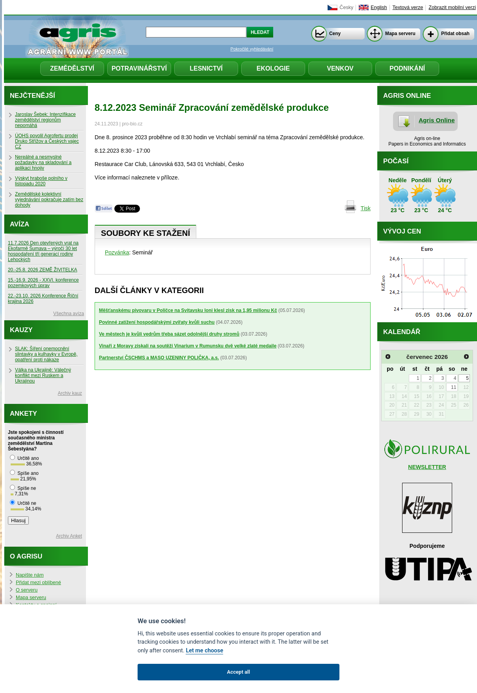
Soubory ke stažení (145, 233)
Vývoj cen (402, 231)
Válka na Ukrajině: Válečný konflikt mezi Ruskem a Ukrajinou (43, 375)
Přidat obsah (455, 33)
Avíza (19, 224)
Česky (346, 7)
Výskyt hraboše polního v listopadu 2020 (41, 181)
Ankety (23, 413)
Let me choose (204, 650)
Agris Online (437, 120)
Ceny (335, 33)
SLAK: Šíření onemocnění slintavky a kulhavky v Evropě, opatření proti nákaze (46, 354)
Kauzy (21, 330)
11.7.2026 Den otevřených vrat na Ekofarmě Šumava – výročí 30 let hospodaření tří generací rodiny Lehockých (43, 251)
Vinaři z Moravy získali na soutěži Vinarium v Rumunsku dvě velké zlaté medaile (187, 346)
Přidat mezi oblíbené (38, 582)
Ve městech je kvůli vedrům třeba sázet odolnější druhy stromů (169, 334)
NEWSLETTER (427, 467)
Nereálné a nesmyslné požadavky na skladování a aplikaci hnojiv (43, 162)
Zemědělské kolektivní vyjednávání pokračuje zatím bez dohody (49, 199)
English (379, 7)
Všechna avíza (68, 313)
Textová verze (408, 7)
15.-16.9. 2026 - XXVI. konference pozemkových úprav (43, 282)
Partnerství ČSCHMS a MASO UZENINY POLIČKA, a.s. (159, 358)
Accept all (238, 672)
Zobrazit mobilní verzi (452, 7)
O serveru (26, 590)
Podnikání (407, 68)
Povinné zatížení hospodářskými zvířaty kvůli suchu (156, 322)
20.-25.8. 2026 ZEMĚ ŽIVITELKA (42, 270)
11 (453, 387)
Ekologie (273, 68)
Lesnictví (206, 68)
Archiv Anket (69, 536)
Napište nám (30, 575)
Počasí (395, 161)
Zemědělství (72, 68)
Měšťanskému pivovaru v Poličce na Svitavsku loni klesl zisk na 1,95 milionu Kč (188, 310)
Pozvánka (117, 252)
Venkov (340, 68)
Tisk (366, 208)
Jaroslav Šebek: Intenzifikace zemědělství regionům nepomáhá (45, 120)
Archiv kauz (70, 393)
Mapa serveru (400, 33)
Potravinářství (139, 68)
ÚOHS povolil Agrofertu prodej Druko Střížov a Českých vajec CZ (47, 141)
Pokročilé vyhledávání (252, 49)
